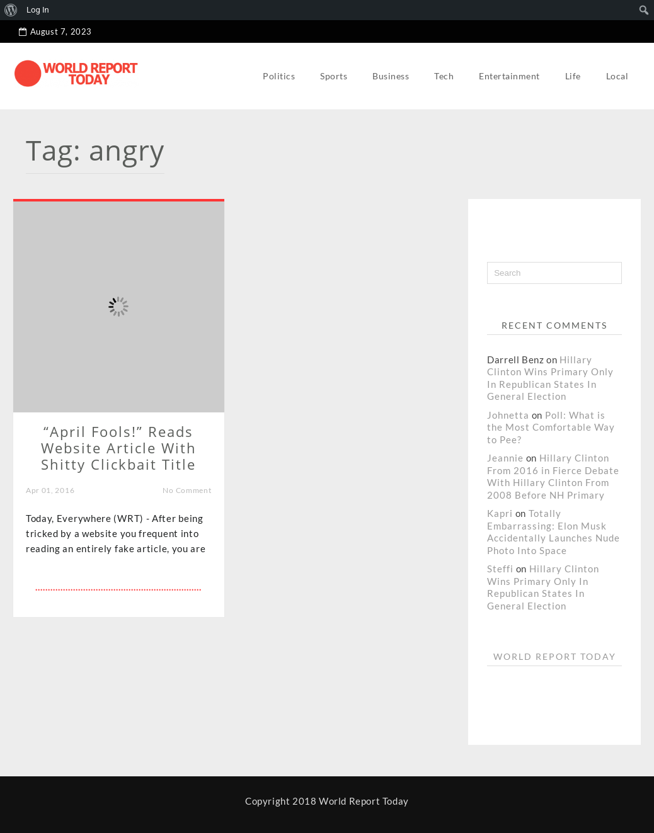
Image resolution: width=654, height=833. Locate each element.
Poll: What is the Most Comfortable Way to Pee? (551, 427)
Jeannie (505, 457)
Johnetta (508, 415)
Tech (444, 76)
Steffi (500, 568)
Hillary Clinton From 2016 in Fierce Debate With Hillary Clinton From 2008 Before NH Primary (553, 476)
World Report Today (554, 656)
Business (390, 76)
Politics (279, 76)
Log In (37, 9)
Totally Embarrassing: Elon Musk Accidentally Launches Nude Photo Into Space (553, 531)
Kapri (500, 513)
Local (617, 76)
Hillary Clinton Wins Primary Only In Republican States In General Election (550, 378)
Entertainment (509, 76)
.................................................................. (118, 587)
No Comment (187, 490)
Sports (333, 76)
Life (573, 76)
